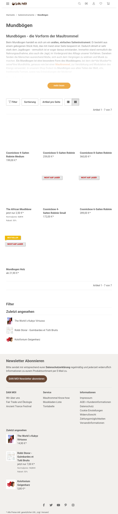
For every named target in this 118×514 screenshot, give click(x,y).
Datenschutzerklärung (58, 367)
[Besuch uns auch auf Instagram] (73, 505)
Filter (13, 102)
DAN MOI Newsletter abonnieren (26, 378)
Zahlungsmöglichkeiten (92, 418)
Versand (45, 512)
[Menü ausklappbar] (7, 4)
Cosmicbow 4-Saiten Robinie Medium (17, 154)
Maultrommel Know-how (56, 397)
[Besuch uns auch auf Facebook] (44, 505)
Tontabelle (48, 406)
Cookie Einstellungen (91, 410)
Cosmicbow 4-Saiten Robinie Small (54, 211)
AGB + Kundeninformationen (95, 402)
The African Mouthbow (18, 209)
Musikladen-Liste (52, 402)
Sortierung (30, 102)
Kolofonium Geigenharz (27, 339)
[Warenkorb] (108, 4)
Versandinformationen (92, 423)
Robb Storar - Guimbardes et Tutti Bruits (36, 330)
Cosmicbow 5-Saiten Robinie (59, 152)
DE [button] (85, 3)
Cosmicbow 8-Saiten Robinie (96, 152)
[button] (80, 4)
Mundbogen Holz (15, 269)
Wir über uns (13, 397)
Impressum (86, 397)
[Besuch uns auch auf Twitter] (51, 505)
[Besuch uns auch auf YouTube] (58, 505)
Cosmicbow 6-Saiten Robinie (96, 209)
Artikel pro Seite (51, 102)
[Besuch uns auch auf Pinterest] (66, 505)
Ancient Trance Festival (18, 406)
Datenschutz (87, 406)
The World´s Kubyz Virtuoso (30, 320)
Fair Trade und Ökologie (19, 402)
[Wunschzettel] (100, 4)
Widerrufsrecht (88, 414)
